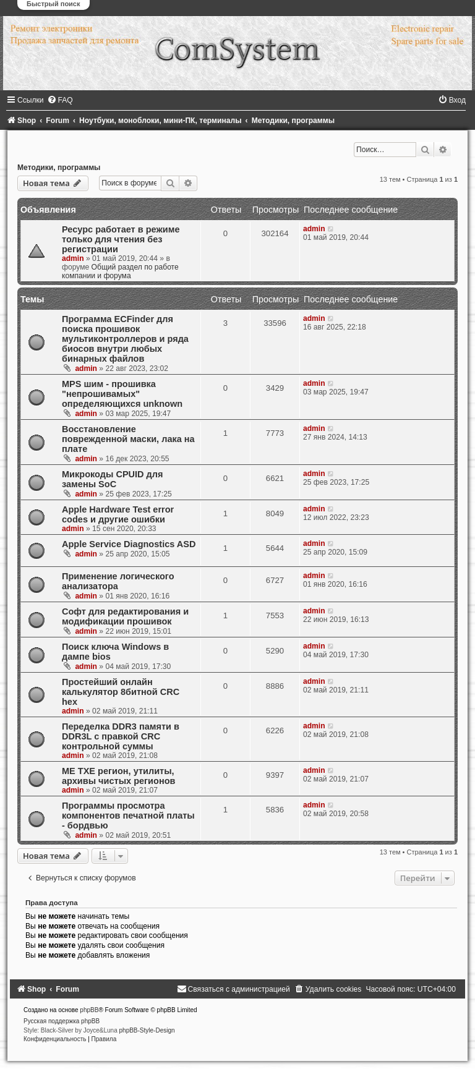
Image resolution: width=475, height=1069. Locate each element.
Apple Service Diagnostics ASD (128, 544)
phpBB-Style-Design (147, 1030)
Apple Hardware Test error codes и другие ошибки (118, 514)
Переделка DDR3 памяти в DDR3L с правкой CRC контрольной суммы (120, 736)
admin (73, 258)
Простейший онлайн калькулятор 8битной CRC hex (120, 692)
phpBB (89, 1010)
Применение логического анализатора (118, 581)
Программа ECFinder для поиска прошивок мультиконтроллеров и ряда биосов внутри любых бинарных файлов (125, 339)
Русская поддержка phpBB (62, 1021)
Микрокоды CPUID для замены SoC (112, 479)
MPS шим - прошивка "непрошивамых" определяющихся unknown (122, 394)
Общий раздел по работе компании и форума (120, 271)
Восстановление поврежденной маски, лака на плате (128, 439)
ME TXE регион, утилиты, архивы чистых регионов (118, 776)
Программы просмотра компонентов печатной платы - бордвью (128, 815)
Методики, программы (58, 167)
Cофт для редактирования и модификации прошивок (125, 616)
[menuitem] (60, 100)
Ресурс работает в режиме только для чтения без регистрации (120, 239)
